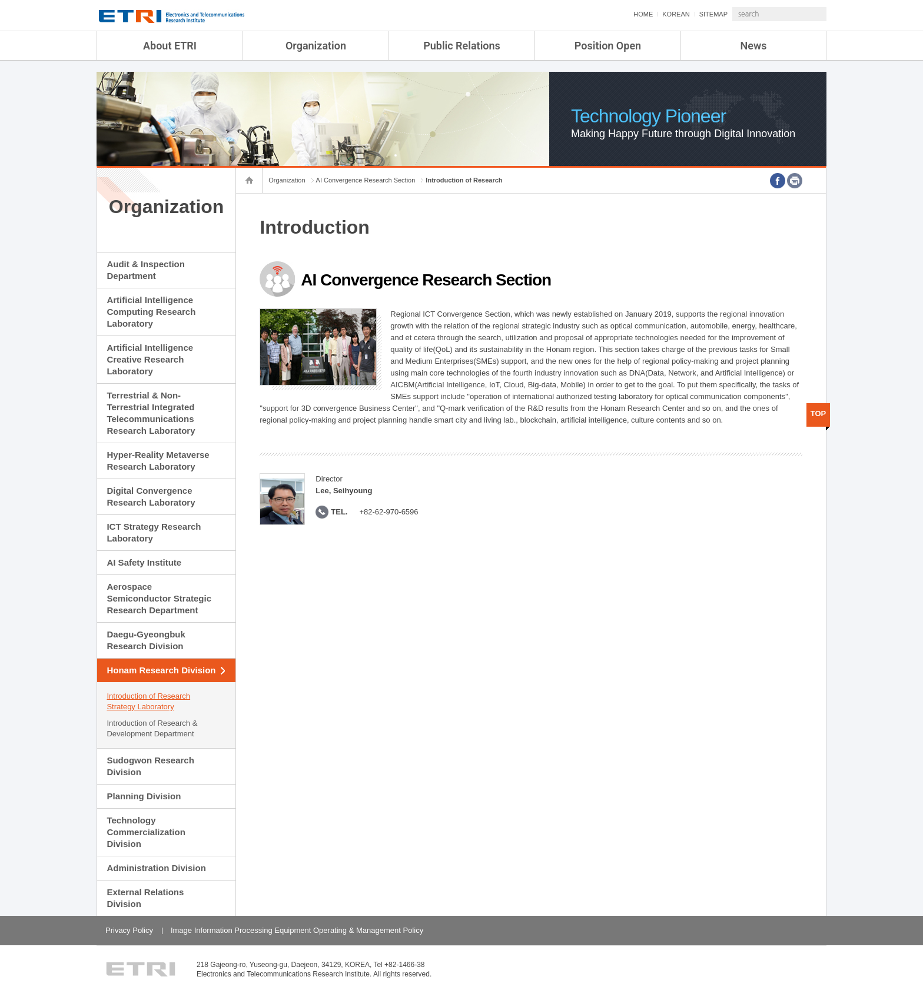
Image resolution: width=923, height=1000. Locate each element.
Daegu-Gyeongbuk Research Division (146, 640)
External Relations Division (145, 898)
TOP (818, 413)
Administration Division (156, 868)
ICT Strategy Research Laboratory (154, 532)
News (754, 45)
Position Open (608, 45)
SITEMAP (682, 14)
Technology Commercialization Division (146, 832)
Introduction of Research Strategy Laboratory (148, 701)
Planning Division (144, 796)
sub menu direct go (0, 0)
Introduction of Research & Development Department (152, 728)
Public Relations (461, 45)
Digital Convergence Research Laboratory (151, 496)
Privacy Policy (129, 930)
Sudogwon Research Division (150, 766)
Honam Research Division (161, 670)
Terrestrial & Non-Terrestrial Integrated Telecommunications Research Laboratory (151, 413)
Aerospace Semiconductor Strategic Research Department (159, 598)
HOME (612, 14)
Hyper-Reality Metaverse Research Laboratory (158, 460)
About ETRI (170, 45)
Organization (315, 45)
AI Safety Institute (144, 562)
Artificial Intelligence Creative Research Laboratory (150, 359)
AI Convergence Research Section (366, 180)
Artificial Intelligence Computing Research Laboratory (151, 311)
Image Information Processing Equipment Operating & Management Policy (297, 930)
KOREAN (644, 14)
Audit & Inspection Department (146, 270)
